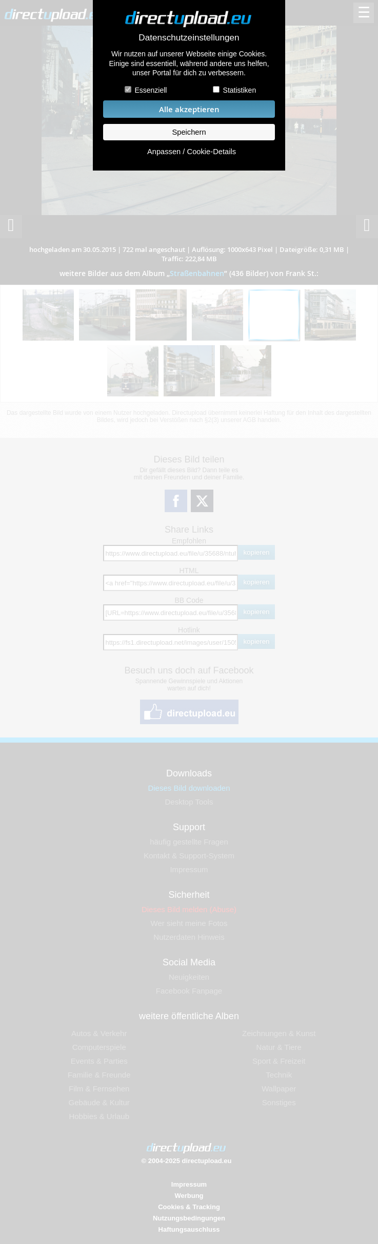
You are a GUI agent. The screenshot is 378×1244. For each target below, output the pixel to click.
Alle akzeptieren (189, 109)
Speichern (189, 132)
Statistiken (239, 90)
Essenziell (150, 90)
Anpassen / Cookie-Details (191, 151)
